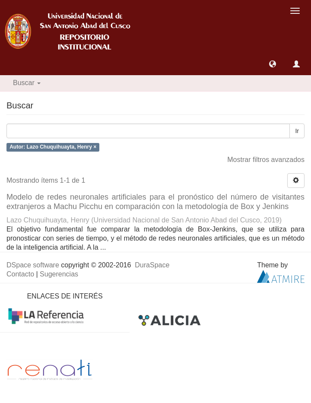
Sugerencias (59, 274)
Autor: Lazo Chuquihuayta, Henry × (53, 147)
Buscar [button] (27, 82)
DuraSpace (152, 265)
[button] (272, 64)
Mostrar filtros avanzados (266, 159)
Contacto (20, 274)
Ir (297, 130)
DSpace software (32, 265)
